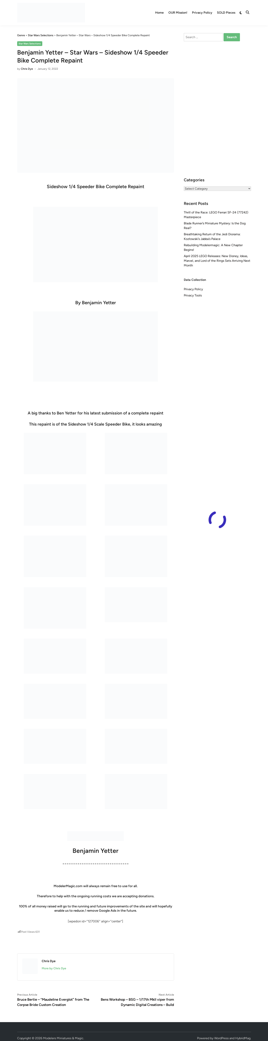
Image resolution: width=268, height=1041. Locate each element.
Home (159, 12)
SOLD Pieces (226, 12)
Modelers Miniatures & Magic (63, 1038)
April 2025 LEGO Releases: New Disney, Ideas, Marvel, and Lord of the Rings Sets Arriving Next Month (217, 260)
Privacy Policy (202, 12)
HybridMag (242, 1038)
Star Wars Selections (30, 43)
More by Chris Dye (54, 968)
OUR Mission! (177, 12)
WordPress (221, 1038)
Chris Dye (27, 69)
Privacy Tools (193, 295)
